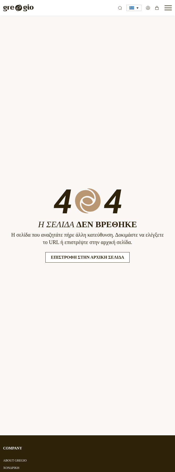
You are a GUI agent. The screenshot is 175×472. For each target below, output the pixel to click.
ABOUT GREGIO (14, 460)
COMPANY (12, 448)
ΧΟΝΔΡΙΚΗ (11, 468)
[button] (133, 8)
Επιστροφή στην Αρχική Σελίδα (87, 257)
